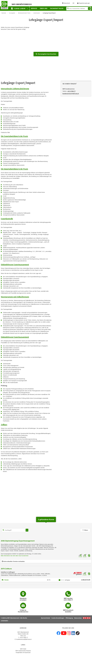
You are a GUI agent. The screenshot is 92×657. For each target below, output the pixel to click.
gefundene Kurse (46, 519)
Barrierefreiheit (45, 618)
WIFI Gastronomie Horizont (23, 650)
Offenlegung (69, 618)
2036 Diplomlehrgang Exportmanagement (18, 541)
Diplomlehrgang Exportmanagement (15, 264)
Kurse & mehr (18, 8)
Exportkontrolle (7, 218)
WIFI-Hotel (23, 649)
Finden (89, 8)
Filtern (85, 530)
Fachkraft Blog (56, 8)
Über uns (43, 8)
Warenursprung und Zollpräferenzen (15, 297)
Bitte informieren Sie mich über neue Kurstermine (14, 555)
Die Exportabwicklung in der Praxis (14, 136)
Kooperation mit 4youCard (23, 652)
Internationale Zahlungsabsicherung (15, 88)
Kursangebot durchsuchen (46, 54)
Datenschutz (78, 618)
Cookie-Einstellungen (57, 618)
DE (74, 3)
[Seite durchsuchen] (78, 8)
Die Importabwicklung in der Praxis (14, 169)
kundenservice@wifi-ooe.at (23, 639)
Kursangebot (12, 13)
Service (34, 8)
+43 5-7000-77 (71, 91)
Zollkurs (4, 424)
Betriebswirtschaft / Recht (24, 13)
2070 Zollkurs (6, 569)
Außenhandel (36, 13)
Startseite (3, 13)
